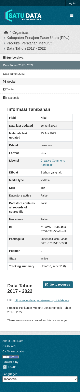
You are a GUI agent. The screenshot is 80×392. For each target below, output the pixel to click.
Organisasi (20, 32)
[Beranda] (6, 32)
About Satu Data (12, 341)
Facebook (11, 97)
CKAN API (9, 346)
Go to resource (57, 284)
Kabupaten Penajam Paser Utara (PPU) (38, 38)
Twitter (9, 89)
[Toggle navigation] (72, 16)
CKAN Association (14, 351)
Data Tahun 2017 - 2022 (26, 48)
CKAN (9, 367)
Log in (72, 3)
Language (9, 374)
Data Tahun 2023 (14, 73)
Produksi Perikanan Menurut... (30, 43)
